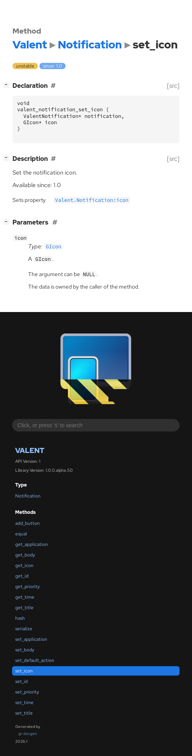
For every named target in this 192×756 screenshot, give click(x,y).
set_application (31, 639)
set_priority (27, 692)
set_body (24, 650)
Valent (29, 450)
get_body (25, 555)
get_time (24, 597)
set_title (24, 713)
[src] (173, 86)
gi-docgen (27, 733)
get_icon (24, 565)
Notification (28, 496)
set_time (24, 702)
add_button (27, 523)
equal (21, 534)
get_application (31, 544)
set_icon (24, 671)
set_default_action (34, 660)
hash (20, 618)
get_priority (27, 586)
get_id (21, 576)
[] (7, 85)
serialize (23, 629)
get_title (24, 607)
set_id (21, 681)
